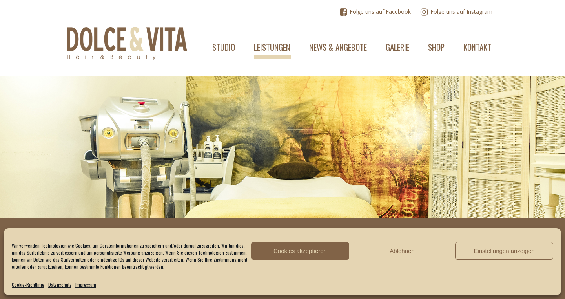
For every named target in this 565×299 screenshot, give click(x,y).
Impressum (85, 284)
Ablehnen (402, 251)
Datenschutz (59, 284)
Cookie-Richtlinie (28, 284)
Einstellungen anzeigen (504, 251)
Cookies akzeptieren (300, 251)
